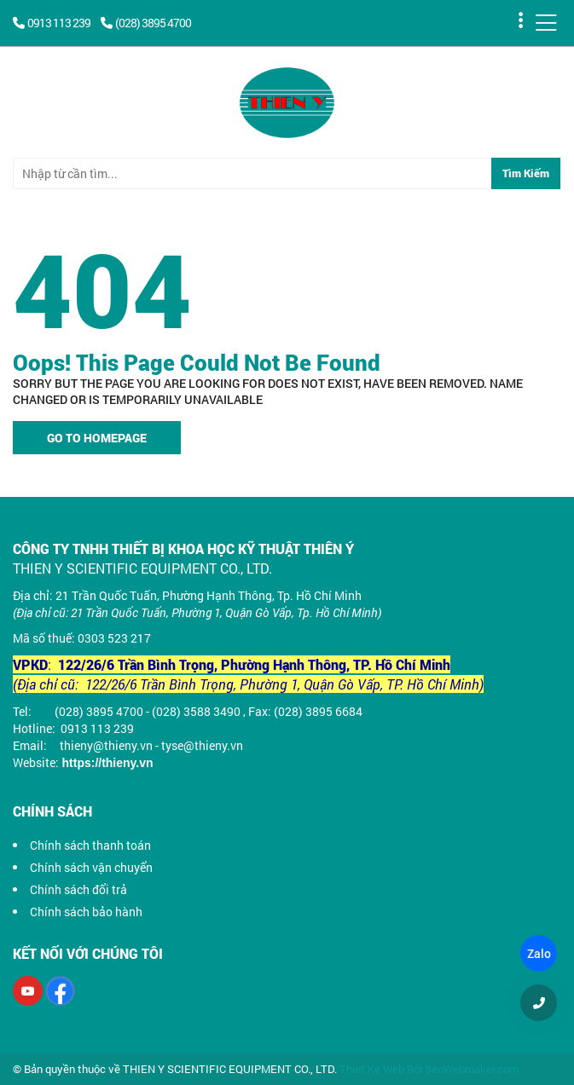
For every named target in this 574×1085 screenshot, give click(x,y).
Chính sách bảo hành (86, 911)
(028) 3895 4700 (146, 22)
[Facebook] (60, 991)
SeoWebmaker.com (472, 1069)
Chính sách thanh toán (90, 845)
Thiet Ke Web (371, 1069)
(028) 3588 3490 (196, 711)
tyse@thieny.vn (202, 745)
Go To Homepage (97, 438)
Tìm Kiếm (525, 173)
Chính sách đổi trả (78, 889)
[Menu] (546, 23)
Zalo (538, 953)
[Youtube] (28, 991)
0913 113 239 (52, 22)
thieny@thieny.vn (106, 745)
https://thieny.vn (108, 763)
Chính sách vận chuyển (91, 867)
